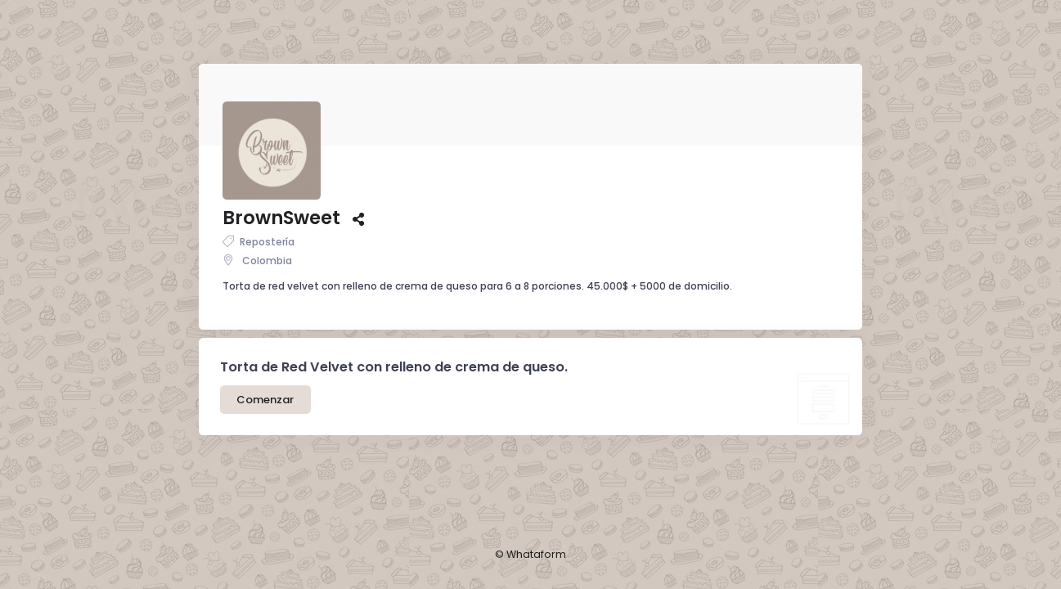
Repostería (258, 217)
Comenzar (265, 375)
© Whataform (531, 554)
